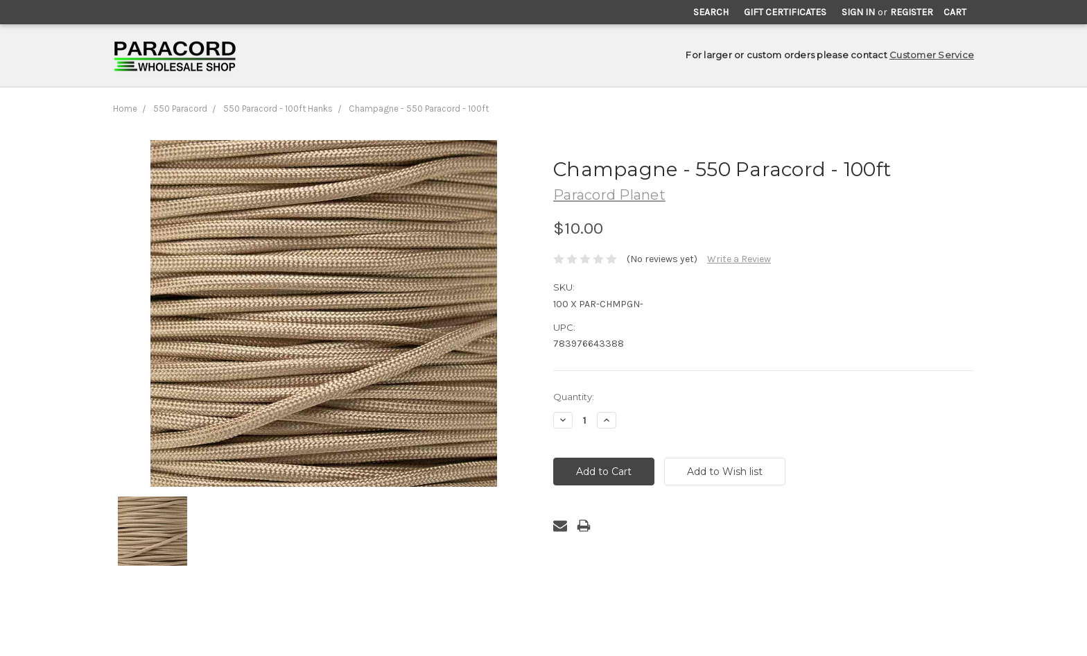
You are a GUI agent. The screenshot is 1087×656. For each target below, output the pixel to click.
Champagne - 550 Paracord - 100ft (419, 108)
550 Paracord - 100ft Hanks (278, 108)
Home (125, 108)
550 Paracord (180, 108)
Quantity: (573, 396)
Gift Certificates (785, 12)
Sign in (858, 12)
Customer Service (931, 54)
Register (911, 12)
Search (711, 12)
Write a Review (739, 259)
